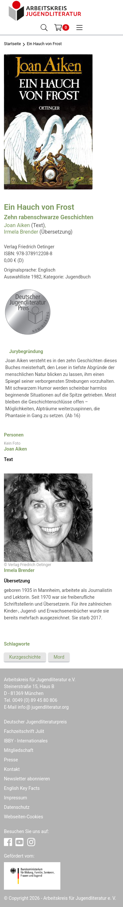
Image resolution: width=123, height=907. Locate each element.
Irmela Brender (21, 232)
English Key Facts (22, 788)
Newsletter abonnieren (27, 778)
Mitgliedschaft (18, 750)
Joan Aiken (17, 225)
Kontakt (12, 769)
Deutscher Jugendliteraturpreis (35, 721)
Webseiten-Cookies (23, 816)
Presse (11, 759)
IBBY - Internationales (26, 740)
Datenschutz (17, 807)
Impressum (15, 797)
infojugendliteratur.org (43, 707)
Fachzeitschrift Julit (24, 731)
